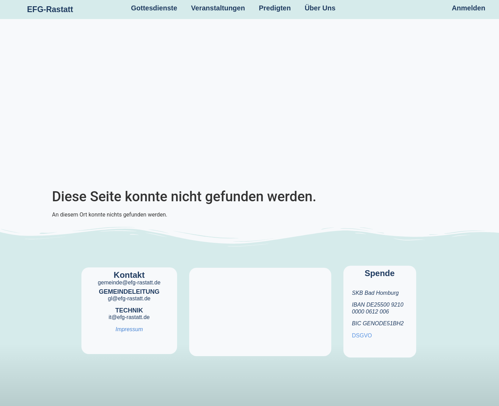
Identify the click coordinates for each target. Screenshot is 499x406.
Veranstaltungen (218, 8)
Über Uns (320, 8)
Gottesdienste (154, 8)
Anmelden (468, 8)
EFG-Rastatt (50, 9)
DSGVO (362, 335)
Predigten (275, 8)
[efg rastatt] (260, 307)
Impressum (129, 329)
